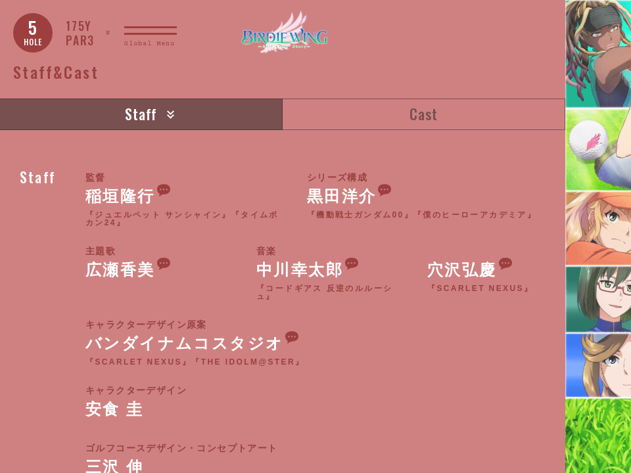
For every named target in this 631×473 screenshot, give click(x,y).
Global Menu (149, 43)
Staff (141, 113)
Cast (423, 113)
